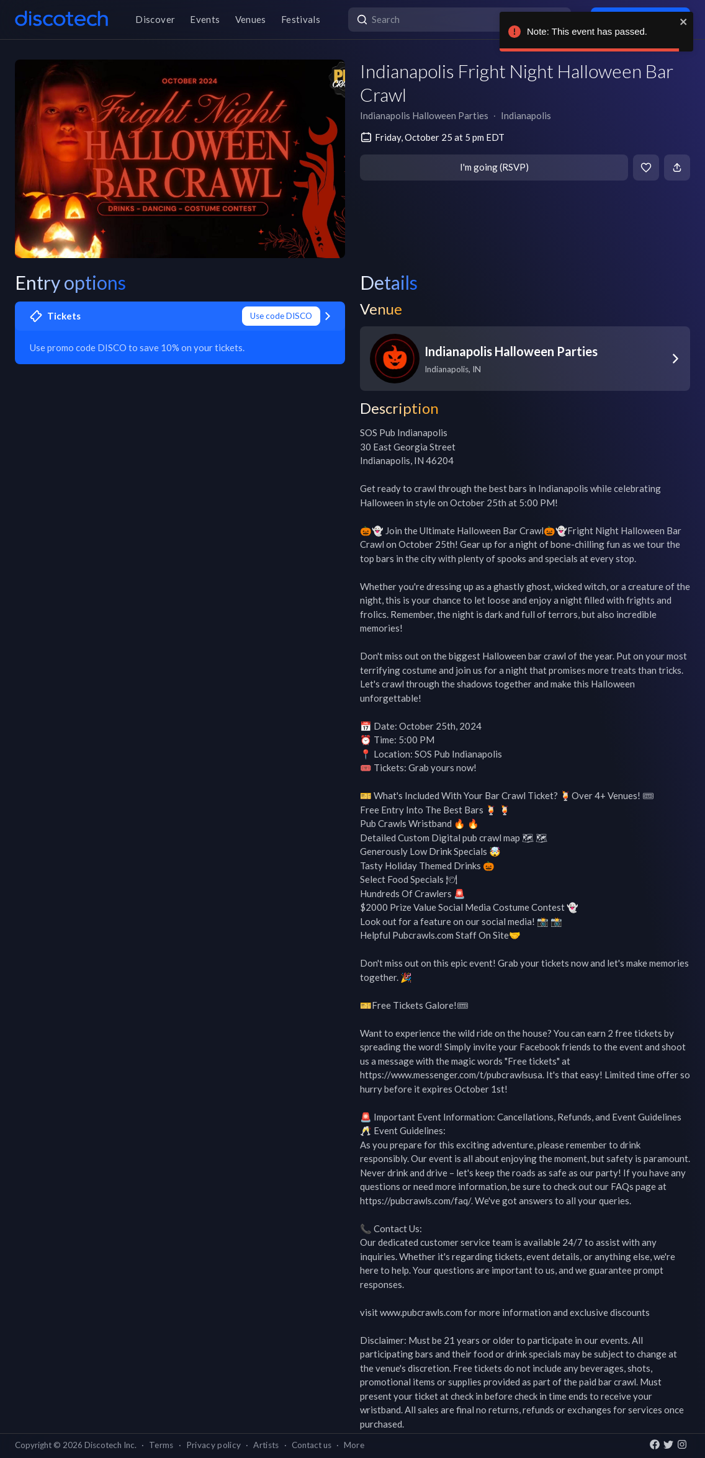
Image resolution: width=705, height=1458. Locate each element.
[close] (684, 22)
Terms (161, 1445)
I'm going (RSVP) (494, 166)
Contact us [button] (311, 1445)
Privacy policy (213, 1445)
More (354, 1445)
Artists (266, 1445)
